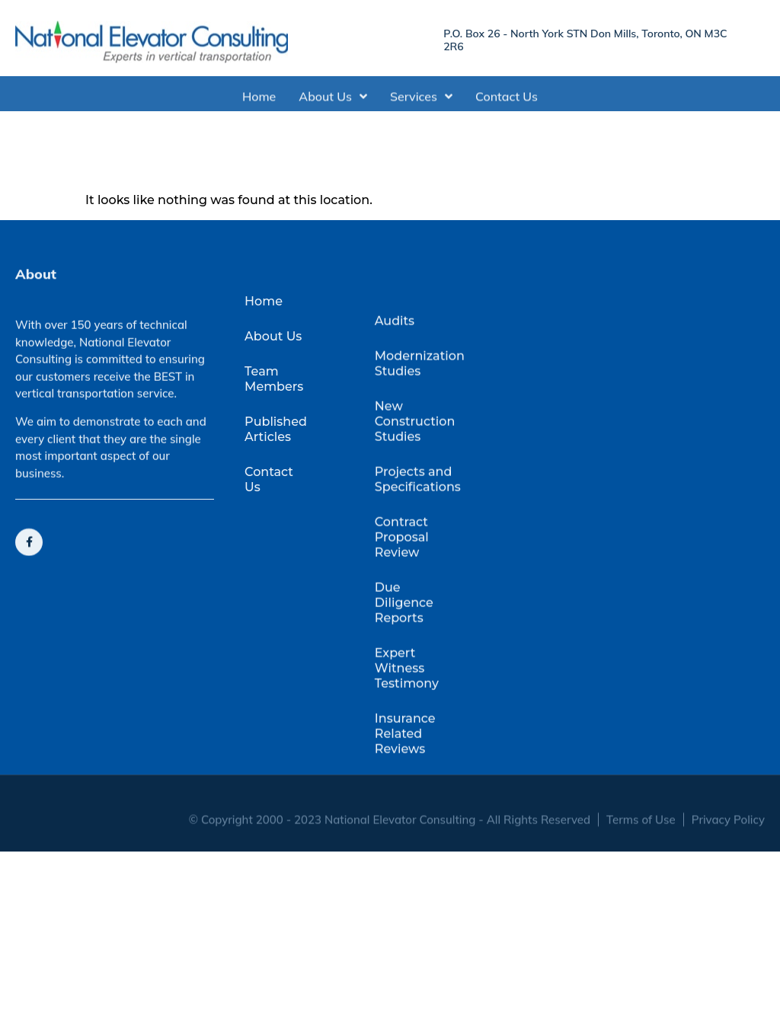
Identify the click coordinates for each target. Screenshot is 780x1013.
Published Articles (276, 450)
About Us (333, 99)
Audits (394, 366)
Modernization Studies (415, 408)
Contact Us (506, 99)
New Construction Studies (415, 466)
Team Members (274, 400)
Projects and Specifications (415, 524)
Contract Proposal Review (402, 582)
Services (421, 99)
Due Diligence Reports (404, 647)
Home (259, 99)
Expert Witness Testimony (407, 713)
